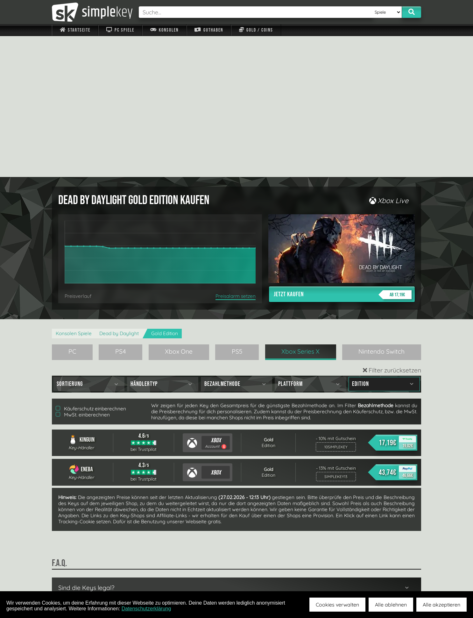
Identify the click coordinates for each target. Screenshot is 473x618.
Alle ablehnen (391, 604)
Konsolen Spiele (74, 192)
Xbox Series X (300, 210)
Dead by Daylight (119, 192)
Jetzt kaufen (343, 153)
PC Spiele (120, 30)
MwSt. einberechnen (83, 274)
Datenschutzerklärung (146, 608)
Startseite (75, 30)
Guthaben (208, 30)
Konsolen (164, 30)
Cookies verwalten (337, 604)
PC (72, 210)
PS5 (237, 210)
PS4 (120, 210)
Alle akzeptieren (441, 604)
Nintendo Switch (381, 210)
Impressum (79, 576)
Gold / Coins (256, 30)
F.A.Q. (196, 576)
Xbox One (179, 210)
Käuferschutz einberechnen (91, 268)
